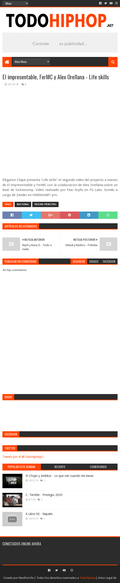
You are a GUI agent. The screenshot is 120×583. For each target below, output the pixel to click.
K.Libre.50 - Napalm (39, 514)
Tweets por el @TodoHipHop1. (23, 457)
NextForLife (26, 577)
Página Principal (45, 204)
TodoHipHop (88, 577)
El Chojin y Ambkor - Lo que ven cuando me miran (59, 476)
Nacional (23, 204)
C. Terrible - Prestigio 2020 (44, 495)
